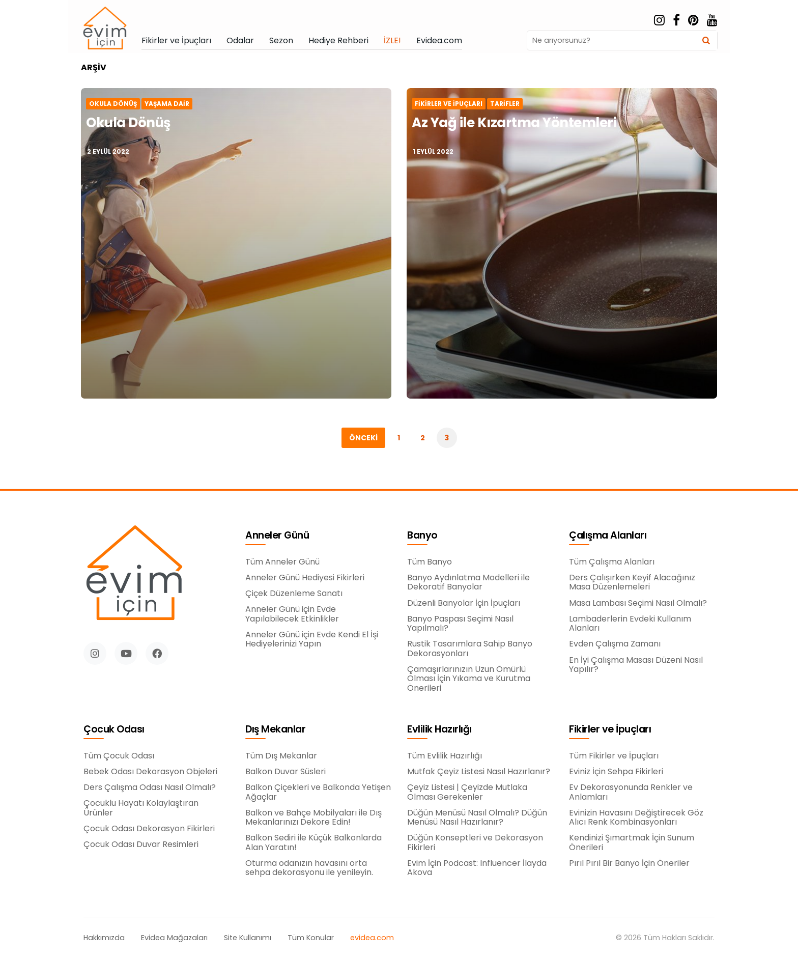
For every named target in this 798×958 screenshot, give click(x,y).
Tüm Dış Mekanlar (281, 755)
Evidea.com (439, 40)
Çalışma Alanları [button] (607, 536)
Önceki (363, 438)
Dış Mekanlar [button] (275, 729)
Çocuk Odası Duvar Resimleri (140, 847)
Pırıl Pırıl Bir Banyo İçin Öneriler (629, 863)
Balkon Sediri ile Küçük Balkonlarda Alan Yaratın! (313, 842)
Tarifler (505, 103)
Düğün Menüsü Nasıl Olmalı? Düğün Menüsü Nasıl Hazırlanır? (477, 817)
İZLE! (392, 40)
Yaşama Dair (167, 103)
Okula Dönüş (113, 103)
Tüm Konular (311, 938)
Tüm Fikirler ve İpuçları (614, 755)
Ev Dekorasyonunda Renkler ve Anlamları (631, 792)
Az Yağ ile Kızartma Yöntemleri (514, 123)
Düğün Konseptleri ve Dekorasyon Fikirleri (475, 842)
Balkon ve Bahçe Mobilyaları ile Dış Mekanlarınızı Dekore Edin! (313, 817)
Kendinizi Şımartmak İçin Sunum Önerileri (631, 842)
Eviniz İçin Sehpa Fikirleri (616, 771)
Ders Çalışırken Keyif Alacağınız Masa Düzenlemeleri (632, 583)
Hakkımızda (104, 938)
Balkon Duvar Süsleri (285, 771)
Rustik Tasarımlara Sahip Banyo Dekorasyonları (469, 648)
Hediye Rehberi (338, 40)
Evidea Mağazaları (174, 938)
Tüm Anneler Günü (282, 562)
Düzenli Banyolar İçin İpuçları (463, 603)
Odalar (240, 40)
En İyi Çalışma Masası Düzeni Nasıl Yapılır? (636, 665)
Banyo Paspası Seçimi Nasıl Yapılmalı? (460, 623)
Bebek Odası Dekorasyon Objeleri (150, 774)
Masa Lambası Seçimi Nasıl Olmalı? (638, 603)
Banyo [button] (422, 535)
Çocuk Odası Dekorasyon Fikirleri (149, 831)
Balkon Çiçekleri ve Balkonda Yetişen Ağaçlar (318, 792)
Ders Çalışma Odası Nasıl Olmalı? (149, 790)
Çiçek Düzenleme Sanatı (294, 593)
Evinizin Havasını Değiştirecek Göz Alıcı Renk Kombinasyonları (636, 817)
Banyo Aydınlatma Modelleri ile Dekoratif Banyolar (468, 582)
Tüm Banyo (429, 562)
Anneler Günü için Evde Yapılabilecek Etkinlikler (292, 614)
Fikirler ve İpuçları (176, 40)
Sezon (281, 40)
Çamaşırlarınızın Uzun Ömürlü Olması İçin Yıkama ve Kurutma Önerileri (468, 679)
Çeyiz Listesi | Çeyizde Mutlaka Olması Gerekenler (467, 792)
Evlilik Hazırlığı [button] (439, 729)
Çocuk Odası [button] (114, 732)
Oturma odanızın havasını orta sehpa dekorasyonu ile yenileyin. (309, 868)
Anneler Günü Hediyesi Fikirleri (304, 577)
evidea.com (372, 938)
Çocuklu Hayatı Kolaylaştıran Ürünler (140, 810)
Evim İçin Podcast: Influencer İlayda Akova (477, 868)
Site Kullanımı (247, 938)
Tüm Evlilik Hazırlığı (444, 755)
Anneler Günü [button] (277, 535)
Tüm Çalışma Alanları (611, 562)
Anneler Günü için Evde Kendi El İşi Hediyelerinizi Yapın (311, 639)
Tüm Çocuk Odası (118, 758)
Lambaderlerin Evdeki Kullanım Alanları (630, 624)
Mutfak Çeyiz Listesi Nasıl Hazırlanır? (478, 771)
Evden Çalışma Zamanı (615, 645)
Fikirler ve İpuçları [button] (610, 729)
